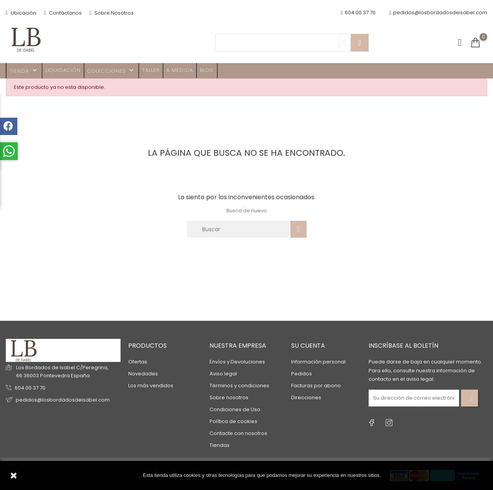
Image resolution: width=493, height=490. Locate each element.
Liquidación (62, 70)
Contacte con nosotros (238, 433)
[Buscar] (238, 229)
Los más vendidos (150, 385)
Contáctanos (63, 13)
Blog (207, 70)
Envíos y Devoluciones (237, 361)
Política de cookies (233, 421)
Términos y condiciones (239, 385)
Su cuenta (308, 345)
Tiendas (220, 445)
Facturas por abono (316, 385)
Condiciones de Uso (235, 409)
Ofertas (137, 361)
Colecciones (111, 71)
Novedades (143, 373)
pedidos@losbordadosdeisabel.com (438, 13)
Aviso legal (223, 373)
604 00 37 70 (30, 388)
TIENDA (24, 71)
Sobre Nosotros (111, 13)
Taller (150, 70)
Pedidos (301, 373)
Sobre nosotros (229, 397)
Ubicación (21, 13)
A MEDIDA (179, 70)
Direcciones (306, 397)
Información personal (318, 361)
